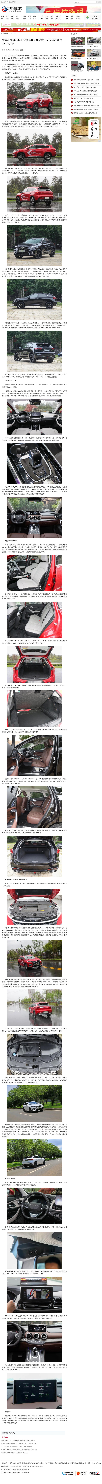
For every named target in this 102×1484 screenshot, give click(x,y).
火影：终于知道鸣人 (93, 71)
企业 (42, 16)
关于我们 (3, 1469)
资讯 (2, 16)
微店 (52, 16)
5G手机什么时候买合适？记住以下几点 (86, 94)
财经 (2, 19)
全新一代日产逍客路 (93, 58)
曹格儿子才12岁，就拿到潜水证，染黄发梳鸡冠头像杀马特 (19, 1449)
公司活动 (78, 19)
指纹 (34, 19)
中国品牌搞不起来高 (77, 46)
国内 (12, 16)
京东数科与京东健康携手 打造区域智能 (86, 109)
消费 (47, 19)
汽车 (24, 16)
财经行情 (58, 19)
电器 (34, 16)
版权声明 (19, 1469)
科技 (17, 19)
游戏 (42, 19)
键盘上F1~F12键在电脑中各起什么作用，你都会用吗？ (18, 1441)
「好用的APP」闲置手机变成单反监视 (85, 91)
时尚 (24, 19)
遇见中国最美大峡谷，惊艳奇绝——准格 (86, 80)
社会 (7, 16)
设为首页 (3, 2)
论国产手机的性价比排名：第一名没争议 (86, 83)
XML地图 (13, 1469)
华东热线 (12, 1433)
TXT (28, 1469)
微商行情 (58, 16)
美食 (47, 16)
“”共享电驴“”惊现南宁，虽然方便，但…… (14, 1452)
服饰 (72, 16)
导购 (12, 19)
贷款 (52, 19)
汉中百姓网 (4, 33)
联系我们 (8, 1469)
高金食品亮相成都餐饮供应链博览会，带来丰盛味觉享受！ (19, 1444)
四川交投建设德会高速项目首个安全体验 (86, 105)
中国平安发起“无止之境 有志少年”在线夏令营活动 (16, 1446)
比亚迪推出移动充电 (77, 71)
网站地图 (24, 1469)
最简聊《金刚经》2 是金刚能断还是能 (85, 113)
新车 (7, 19)
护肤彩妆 (78, 16)
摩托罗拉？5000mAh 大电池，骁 (84, 98)
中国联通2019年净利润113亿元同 (84, 102)
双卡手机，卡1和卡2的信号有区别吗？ (85, 87)
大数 (67, 19)
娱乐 (17, 16)
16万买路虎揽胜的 (92, 46)
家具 (29, 16)
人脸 (29, 19)
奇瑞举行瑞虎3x (76, 58)
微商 (67, 16)
